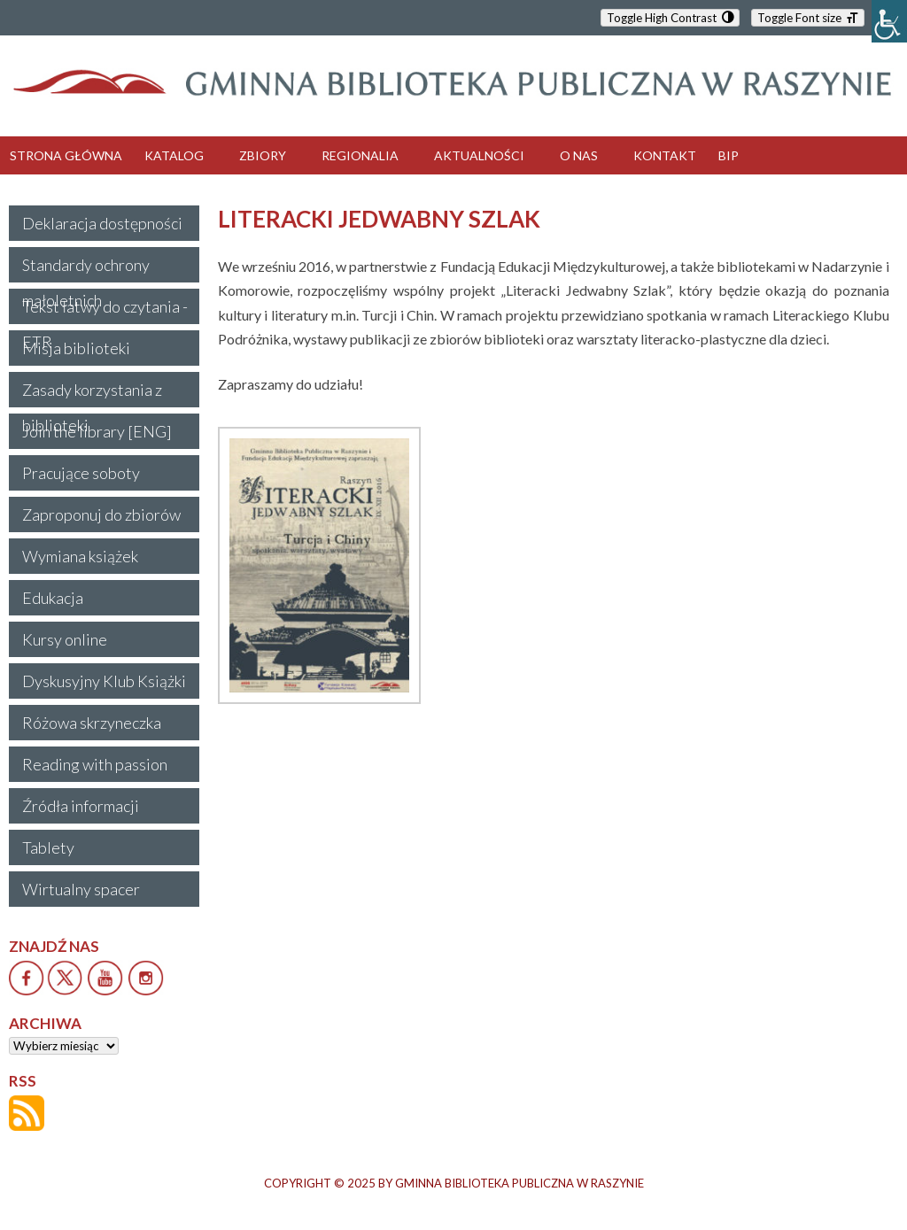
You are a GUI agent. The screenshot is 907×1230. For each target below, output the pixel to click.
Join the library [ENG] (97, 431)
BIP (728, 155)
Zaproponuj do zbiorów (101, 514)
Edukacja (52, 597)
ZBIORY (262, 155)
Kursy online (64, 639)
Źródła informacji (80, 806)
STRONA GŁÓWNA (66, 155)
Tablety (48, 847)
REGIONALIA (360, 155)
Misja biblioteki (76, 348)
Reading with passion (94, 764)
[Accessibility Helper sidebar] (889, 21)
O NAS (579, 155)
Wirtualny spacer (81, 889)
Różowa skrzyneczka (91, 722)
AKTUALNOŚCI (479, 155)
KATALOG (174, 155)
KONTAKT (664, 155)
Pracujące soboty (81, 473)
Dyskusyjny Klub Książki (104, 681)
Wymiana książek (80, 556)
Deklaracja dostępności (102, 223)
